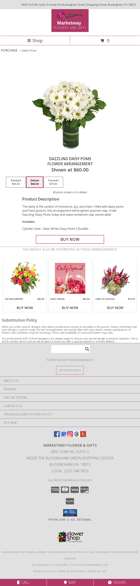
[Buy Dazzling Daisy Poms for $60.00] (70, 239)
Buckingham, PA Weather (49, 564)
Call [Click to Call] (23, 582)
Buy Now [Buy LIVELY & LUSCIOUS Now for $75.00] (115, 307)
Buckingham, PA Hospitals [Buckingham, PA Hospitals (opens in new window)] (69, 552)
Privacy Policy (43, 571)
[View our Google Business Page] (63, 436)
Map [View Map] (70, 582)
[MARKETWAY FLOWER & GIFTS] (70, 31)
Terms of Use (97, 571)
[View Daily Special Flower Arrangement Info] (70, 278)
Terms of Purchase (71, 571)
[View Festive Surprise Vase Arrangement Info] (25, 278)
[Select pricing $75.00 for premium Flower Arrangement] (53, 182)
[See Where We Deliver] (70, 370)
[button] (70, 512)
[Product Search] (70, 349)
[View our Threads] (76, 436)
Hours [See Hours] (117, 582)
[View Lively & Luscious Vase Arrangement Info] (115, 278)
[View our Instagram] (70, 436)
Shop (35, 40)
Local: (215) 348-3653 (70, 470)
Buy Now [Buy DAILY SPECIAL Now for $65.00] (70, 307)
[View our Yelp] (83, 436)
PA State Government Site (89, 564)
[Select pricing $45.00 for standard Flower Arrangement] (16, 182)
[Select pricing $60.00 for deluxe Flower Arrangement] (35, 182)
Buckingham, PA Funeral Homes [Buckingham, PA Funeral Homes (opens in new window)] (24, 552)
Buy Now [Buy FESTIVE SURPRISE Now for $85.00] (25, 307)
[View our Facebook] (57, 436)
